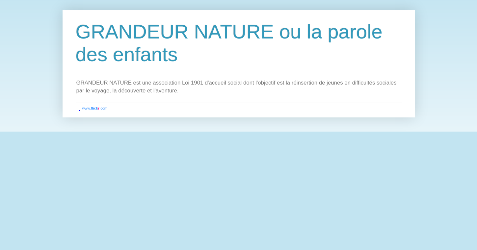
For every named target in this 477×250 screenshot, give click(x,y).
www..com (94, 108)
